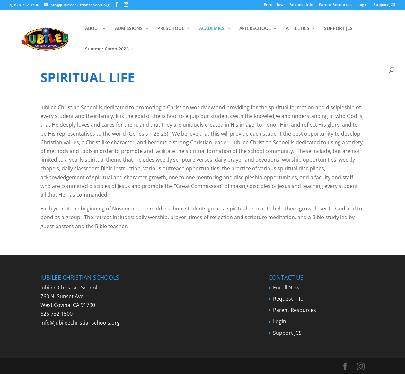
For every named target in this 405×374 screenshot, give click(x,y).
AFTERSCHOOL (255, 28)
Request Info (301, 5)
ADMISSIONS (129, 28)
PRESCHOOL (170, 28)
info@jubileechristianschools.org (80, 322)
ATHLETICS (297, 28)
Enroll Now (274, 5)
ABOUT (92, 28)
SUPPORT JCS (338, 28)
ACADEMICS (212, 28)
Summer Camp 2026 (107, 49)
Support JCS (384, 5)
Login (362, 5)
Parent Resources (335, 5)
